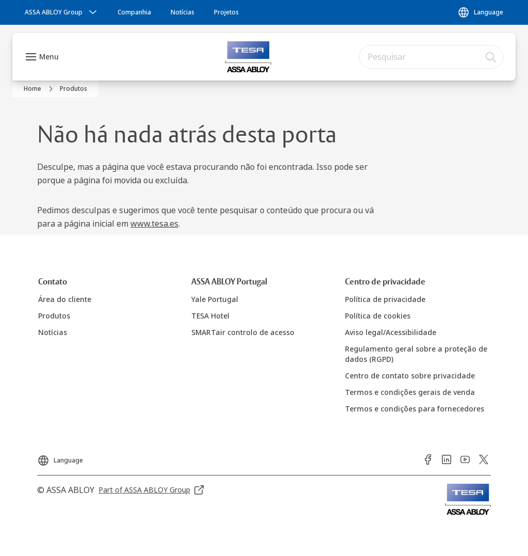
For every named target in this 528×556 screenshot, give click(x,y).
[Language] (480, 12)
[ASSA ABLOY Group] (62, 12)
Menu (49, 56)
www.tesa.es (154, 223)
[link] (134, 12)
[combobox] (431, 57)
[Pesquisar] (491, 57)
